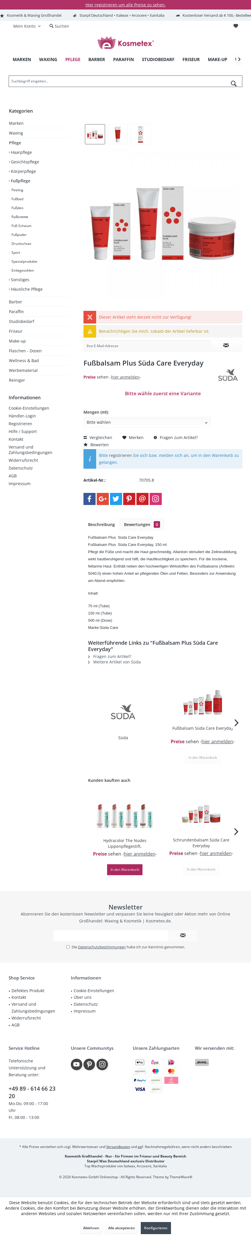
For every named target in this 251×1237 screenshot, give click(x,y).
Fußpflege (20, 181)
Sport (15, 252)
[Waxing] (48, 59)
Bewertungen (142, 524)
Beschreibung (101, 524)
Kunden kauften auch (109, 780)
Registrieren (20, 423)
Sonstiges (19, 279)
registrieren (120, 455)
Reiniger (17, 380)
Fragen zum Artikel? (176, 437)
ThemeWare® (181, 1176)
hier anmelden (125, 377)
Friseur (15, 331)
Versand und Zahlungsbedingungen (30, 449)
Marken (16, 123)
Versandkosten (118, 1146)
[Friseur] (191, 59)
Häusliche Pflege (26, 289)
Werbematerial (23, 370)
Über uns (83, 997)
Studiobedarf (21, 321)
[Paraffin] (123, 59)
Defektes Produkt (28, 990)
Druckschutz (21, 243)
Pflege (15, 142)
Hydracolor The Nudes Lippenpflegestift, (125, 843)
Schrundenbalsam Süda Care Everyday (201, 842)
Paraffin (16, 311)
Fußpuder (19, 234)
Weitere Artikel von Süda (114, 662)
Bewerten (96, 444)
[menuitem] (235, 26)
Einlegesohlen (22, 270)
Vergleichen (97, 437)
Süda (123, 737)
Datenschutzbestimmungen (102, 946)
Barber (15, 301)
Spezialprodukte (24, 261)
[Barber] (96, 59)
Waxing (16, 133)
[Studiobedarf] (158, 59)
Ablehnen (91, 1227)
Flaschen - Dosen (25, 350)
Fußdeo (17, 207)
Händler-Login (22, 416)
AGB (13, 475)
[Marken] (22, 59)
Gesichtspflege (24, 161)
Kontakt (16, 439)
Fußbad (17, 198)
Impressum (20, 483)
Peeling (17, 190)
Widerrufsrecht (23, 460)
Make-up (17, 341)
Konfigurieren (156, 1227)
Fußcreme (19, 216)
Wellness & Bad (24, 360)
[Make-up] (217, 59)
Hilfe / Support (23, 431)
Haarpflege (21, 152)
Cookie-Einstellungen (29, 408)
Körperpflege (23, 171)
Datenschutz (21, 468)
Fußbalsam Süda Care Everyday (202, 728)
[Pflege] (72, 59)
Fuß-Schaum (21, 225)
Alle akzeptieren (121, 1227)
